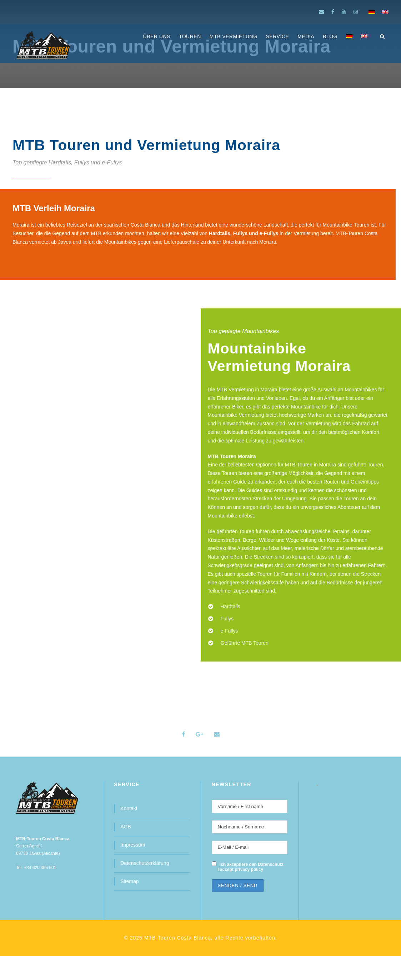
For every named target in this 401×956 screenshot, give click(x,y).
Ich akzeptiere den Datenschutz (252, 864)
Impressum (132, 845)
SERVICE (277, 36)
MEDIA (305, 36)
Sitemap (129, 881)
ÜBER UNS (156, 36)
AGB (125, 826)
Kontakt (128, 808)
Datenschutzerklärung (144, 863)
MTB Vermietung (233, 36)
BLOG (330, 36)
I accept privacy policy (240, 869)
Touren (190, 36)
